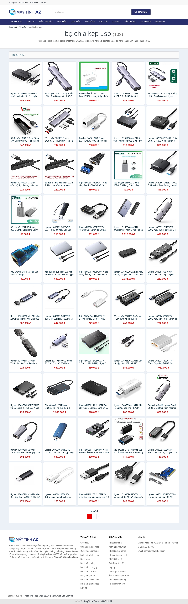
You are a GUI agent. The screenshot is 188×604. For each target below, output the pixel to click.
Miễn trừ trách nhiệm (89, 555)
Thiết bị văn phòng (117, 580)
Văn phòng (130, 22)
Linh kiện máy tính (117, 571)
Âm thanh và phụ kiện (119, 575)
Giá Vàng (52, 596)
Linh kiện (75, 22)
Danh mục (23, 2)
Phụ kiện (61, 22)
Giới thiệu (34, 2)
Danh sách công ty (88, 567)
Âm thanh (145, 22)
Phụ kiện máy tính (117, 584)
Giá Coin (69, 596)
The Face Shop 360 (38, 596)
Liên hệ (43, 2)
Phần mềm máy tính (118, 555)
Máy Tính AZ (106, 601)
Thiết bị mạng (115, 543)
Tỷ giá (26, 596)
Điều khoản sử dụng (89, 551)
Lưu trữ (103, 22)
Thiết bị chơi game (117, 551)
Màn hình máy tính (117, 547)
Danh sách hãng (87, 563)
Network (160, 22)
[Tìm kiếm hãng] (92, 12)
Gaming (116, 22)
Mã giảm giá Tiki (87, 575)
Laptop (30, 22)
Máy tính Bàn (46, 22)
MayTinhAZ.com (91, 601)
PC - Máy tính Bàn (117, 563)
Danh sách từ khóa (89, 571)
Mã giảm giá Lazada (89, 580)
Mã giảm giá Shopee (89, 584)
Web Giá (61, 596)
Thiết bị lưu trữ (115, 559)
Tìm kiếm (141, 12)
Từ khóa (22, 27)
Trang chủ (13, 2)
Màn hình (90, 22)
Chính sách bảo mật (89, 547)
